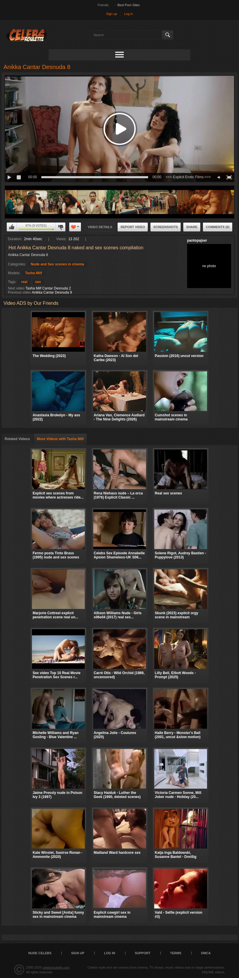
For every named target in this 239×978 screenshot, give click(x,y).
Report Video (133, 227)
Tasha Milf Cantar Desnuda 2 (48, 288)
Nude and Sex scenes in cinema (57, 264)
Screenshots (165, 227)
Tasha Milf (33, 273)
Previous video (19, 292)
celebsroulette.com (56, 967)
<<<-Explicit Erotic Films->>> (188, 177)
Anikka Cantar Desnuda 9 (52, 292)
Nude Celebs (40, 953)
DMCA (206, 953)
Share (192, 227)
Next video (16, 288)
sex (38, 282)
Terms (176, 953)
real (24, 282)
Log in (128, 14)
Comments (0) (218, 227)
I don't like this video (60, 227)
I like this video (12, 227)
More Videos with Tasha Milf (60, 439)
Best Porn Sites (129, 5)
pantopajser (197, 240)
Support (142, 953)
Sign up (111, 14)
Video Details (100, 227)
